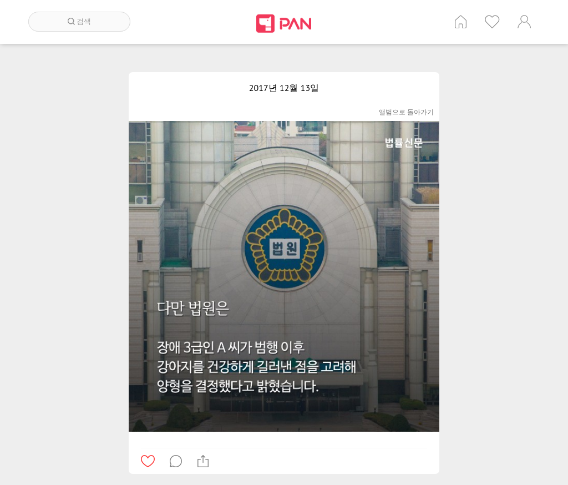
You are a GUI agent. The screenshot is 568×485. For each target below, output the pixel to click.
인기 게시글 (492, 21)
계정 (524, 21)
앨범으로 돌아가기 (406, 112)
